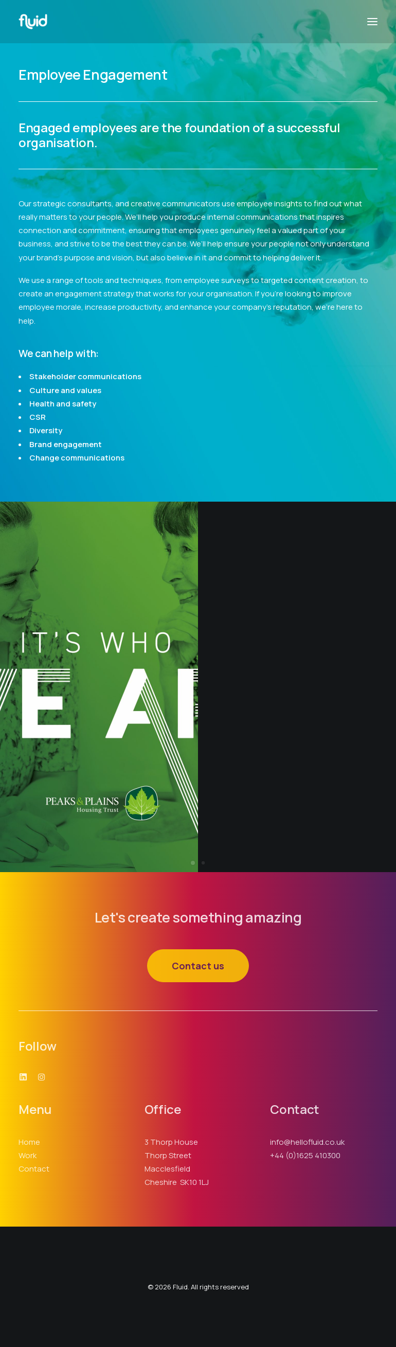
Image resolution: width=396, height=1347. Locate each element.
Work (28, 1155)
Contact (34, 1168)
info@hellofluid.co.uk (307, 1142)
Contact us (198, 966)
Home (29, 1142)
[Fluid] (33, 21)
